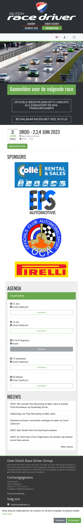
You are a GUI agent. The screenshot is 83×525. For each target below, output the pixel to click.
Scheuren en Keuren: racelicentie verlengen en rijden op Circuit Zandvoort (39, 422)
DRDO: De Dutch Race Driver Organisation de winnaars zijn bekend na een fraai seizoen (41, 438)
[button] (58, 37)
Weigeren (59, 520)
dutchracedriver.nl (20, 504)
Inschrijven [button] (41, 312)
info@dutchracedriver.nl (25, 489)
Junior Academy (52, 23)
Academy (31, 23)
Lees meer (7, 514)
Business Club (31, 28)
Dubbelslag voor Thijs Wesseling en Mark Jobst (32, 414)
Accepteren (73, 520)
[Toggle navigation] (74, 37)
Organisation (52, 28)
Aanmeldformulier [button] (17, 146)
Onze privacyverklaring (15, 493)
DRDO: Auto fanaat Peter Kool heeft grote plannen (33, 430)
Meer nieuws (67, 447)
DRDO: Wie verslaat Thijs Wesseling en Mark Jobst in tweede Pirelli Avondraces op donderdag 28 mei (39, 405)
